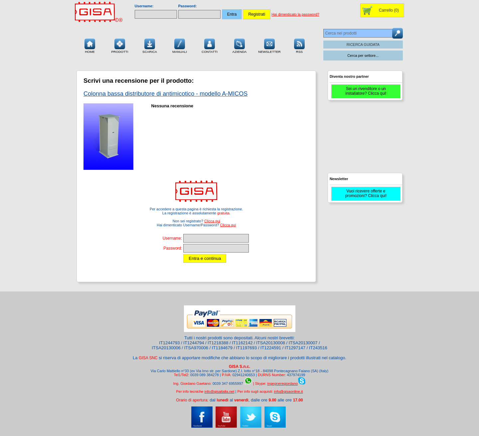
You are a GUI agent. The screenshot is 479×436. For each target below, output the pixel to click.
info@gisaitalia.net (219, 391)
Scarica (149, 45)
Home (89, 45)
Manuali (179, 45)
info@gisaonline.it (288, 391)
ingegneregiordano (282, 383)
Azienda (240, 45)
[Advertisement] (364, 139)
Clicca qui (212, 221)
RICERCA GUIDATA (363, 45)
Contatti (210, 45)
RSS (299, 45)
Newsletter (269, 45)
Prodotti (119, 45)
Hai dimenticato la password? (295, 14)
